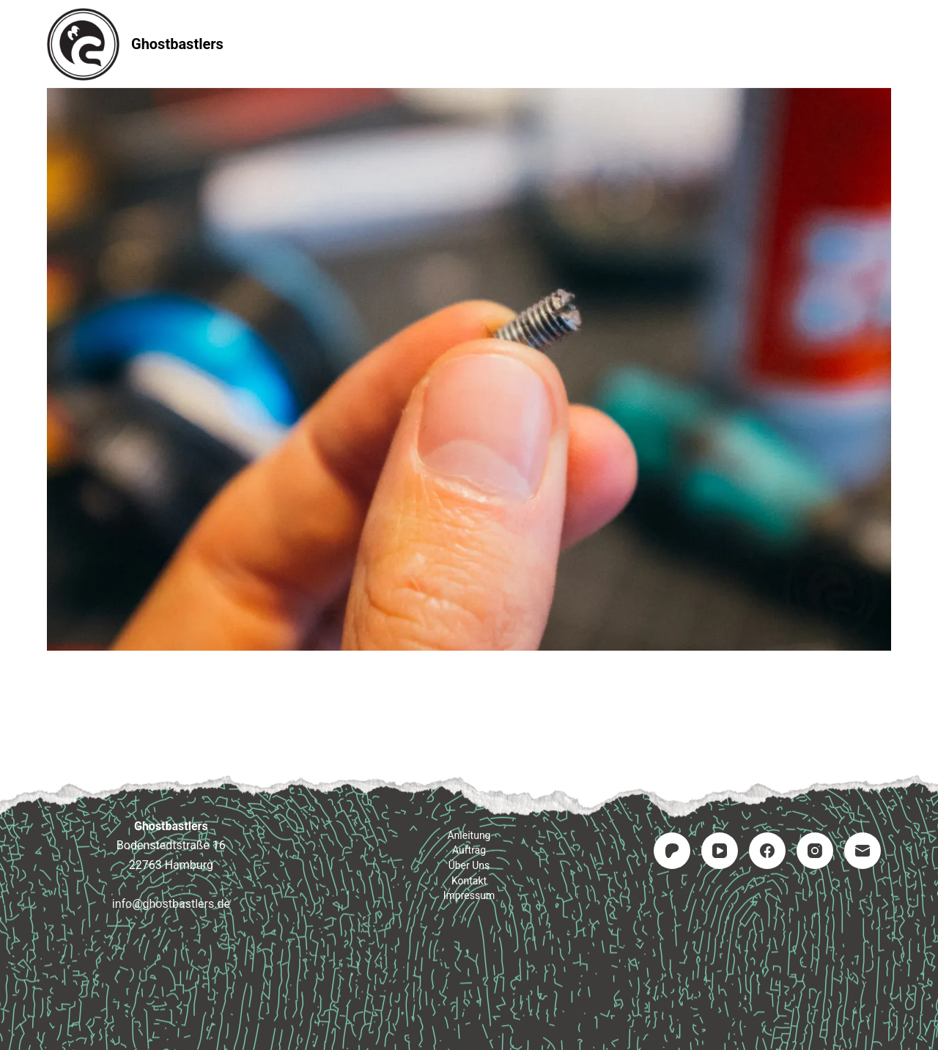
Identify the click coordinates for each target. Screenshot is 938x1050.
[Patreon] (672, 850)
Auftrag (469, 44)
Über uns (469, 865)
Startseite (279, 44)
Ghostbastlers (177, 44)
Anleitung (377, 44)
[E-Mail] (862, 850)
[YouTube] (719, 850)
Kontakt (557, 44)
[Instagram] (815, 850)
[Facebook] (767, 850)
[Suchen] (885, 44)
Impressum (654, 44)
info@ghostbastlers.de (171, 904)
